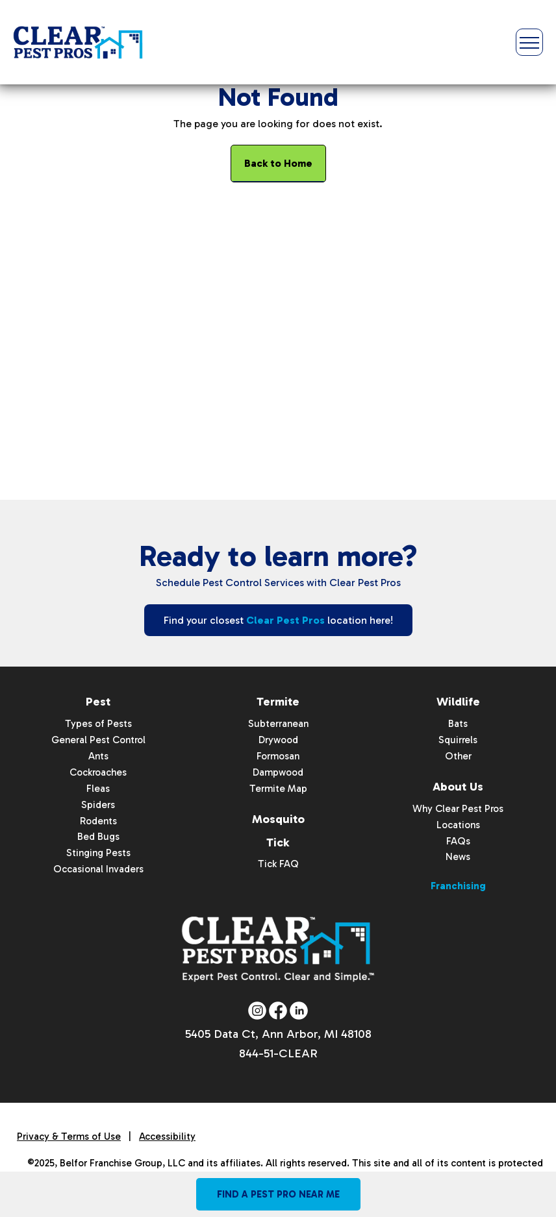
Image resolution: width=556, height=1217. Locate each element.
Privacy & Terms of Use (69, 1137)
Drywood (278, 740)
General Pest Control (98, 740)
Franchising (458, 886)
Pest (98, 702)
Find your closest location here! (278, 620)
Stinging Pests (98, 853)
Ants (98, 756)
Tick (278, 842)
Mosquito (278, 818)
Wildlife (458, 702)
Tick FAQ (278, 864)
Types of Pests (98, 724)
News (458, 857)
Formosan (278, 756)
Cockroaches (98, 772)
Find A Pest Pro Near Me (278, 1194)
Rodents (98, 820)
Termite (278, 702)
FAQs (458, 840)
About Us (458, 786)
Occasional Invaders (98, 869)
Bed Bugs (98, 836)
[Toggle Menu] (529, 42)
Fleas (98, 788)
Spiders (98, 804)
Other (458, 756)
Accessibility (167, 1137)
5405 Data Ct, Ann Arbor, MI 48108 (278, 1034)
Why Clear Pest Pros (457, 808)
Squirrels (457, 740)
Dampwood (278, 772)
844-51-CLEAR (278, 1054)
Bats (458, 724)
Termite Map (278, 788)
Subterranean (278, 724)
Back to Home (278, 163)
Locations (458, 824)
